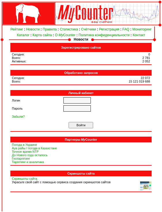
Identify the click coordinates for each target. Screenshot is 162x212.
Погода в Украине (24, 144)
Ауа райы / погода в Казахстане (34, 148)
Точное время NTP (25, 151)
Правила (50, 29)
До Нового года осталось (29, 155)
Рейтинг (16, 29)
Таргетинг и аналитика (28, 162)
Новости (32, 29)
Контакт (139, 35)
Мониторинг (142, 29)
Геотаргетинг (21, 158)
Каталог (23, 35)
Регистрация (109, 29)
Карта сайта (42, 35)
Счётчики (88, 29)
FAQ (126, 29)
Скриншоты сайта (24, 178)
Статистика (69, 29)
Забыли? (18, 116)
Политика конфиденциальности (103, 35)
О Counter (65, 35)
